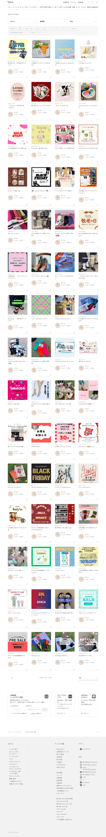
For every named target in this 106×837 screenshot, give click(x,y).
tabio (38, 28)
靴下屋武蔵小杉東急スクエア (19, 32)
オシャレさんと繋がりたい (71, 28)
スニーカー (43, 32)
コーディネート (55, 28)
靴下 (20, 28)
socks (33, 32)
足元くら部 (29, 28)
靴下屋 (13, 28)
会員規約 (33, 713)
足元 (45, 28)
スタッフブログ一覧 (30, 732)
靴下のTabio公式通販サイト (15, 732)
